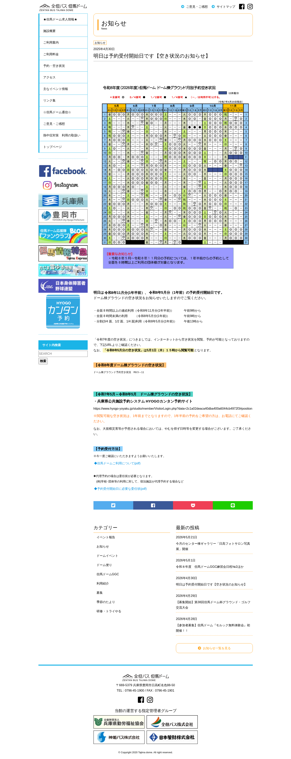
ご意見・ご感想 (197, 6)
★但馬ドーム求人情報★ (60, 19)
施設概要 (49, 31)
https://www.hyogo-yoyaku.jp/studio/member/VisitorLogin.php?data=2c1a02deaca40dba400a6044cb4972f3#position (172, 408)
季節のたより (106, 602)
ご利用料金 (51, 54)
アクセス (49, 77)
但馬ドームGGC (108, 574)
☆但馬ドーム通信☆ (57, 112)
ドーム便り (104, 565)
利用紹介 (103, 583)
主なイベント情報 (55, 89)
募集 (100, 592)
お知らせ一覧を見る (217, 648)
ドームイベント (107, 555)
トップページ (52, 146)
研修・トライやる (109, 611)
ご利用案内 (51, 42)
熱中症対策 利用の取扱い (61, 135)
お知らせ (100, 42)
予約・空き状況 (54, 65)
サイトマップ (226, 6)
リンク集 (49, 100)
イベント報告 (106, 537)
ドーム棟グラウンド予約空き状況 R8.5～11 (118, 372)
